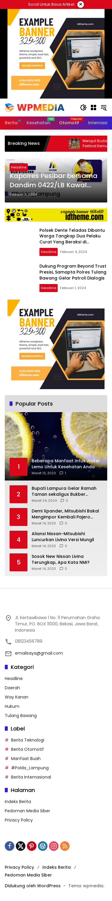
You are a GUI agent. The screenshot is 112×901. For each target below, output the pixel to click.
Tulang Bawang (21, 716)
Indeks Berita (18, 802)
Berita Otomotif (27, 749)
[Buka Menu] (93, 107)
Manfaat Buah (26, 759)
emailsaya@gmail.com (39, 653)
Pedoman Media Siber (27, 811)
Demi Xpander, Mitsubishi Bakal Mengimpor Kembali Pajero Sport (65, 514)
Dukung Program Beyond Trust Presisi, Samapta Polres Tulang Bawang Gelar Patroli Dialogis (72, 272)
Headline (18, 167)
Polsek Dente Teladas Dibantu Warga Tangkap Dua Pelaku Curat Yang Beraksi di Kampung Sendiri (72, 239)
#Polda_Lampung (30, 768)
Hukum (12, 706)
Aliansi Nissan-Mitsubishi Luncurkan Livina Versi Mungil (63, 537)
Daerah (12, 688)
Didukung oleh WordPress (33, 886)
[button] (83, 107)
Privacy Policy (19, 820)
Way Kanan (16, 697)
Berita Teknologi (27, 740)
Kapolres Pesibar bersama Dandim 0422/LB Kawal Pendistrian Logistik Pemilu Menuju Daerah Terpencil (54, 180)
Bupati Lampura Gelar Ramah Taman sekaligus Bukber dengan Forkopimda (64, 491)
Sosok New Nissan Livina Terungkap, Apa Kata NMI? (61, 559)
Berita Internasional (31, 777)
